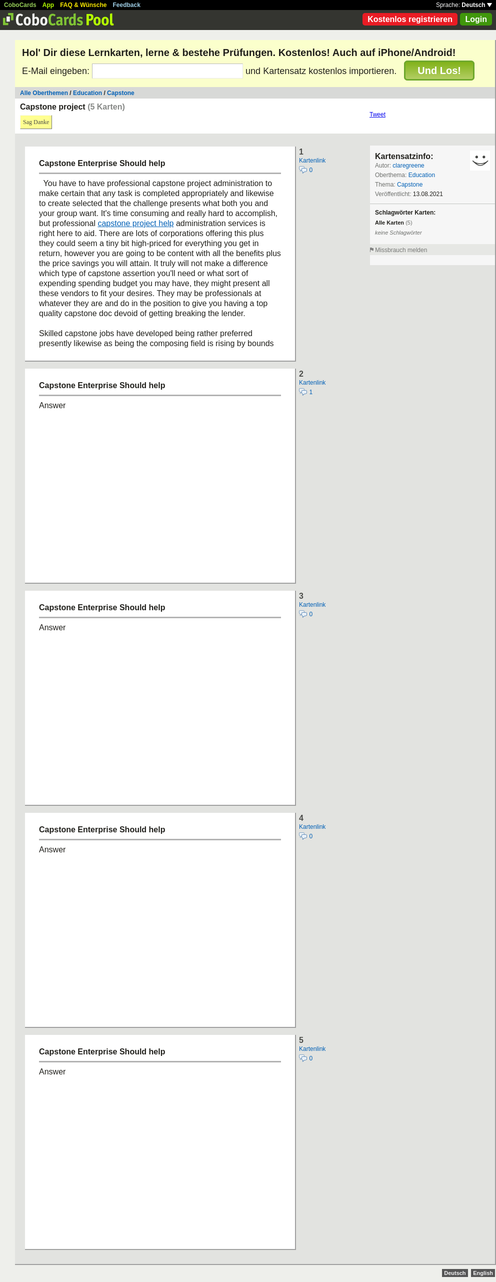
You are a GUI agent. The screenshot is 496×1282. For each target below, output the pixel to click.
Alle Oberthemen (44, 93)
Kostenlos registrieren (410, 19)
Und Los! (439, 70)
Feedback (126, 5)
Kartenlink (312, 160)
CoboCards (20, 5)
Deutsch (477, 5)
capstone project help (136, 223)
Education (87, 93)
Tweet (378, 114)
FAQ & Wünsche (83, 5)
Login (476, 19)
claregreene (408, 165)
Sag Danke (36, 122)
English (483, 1273)
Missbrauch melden (401, 250)
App (48, 5)
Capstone (120, 93)
